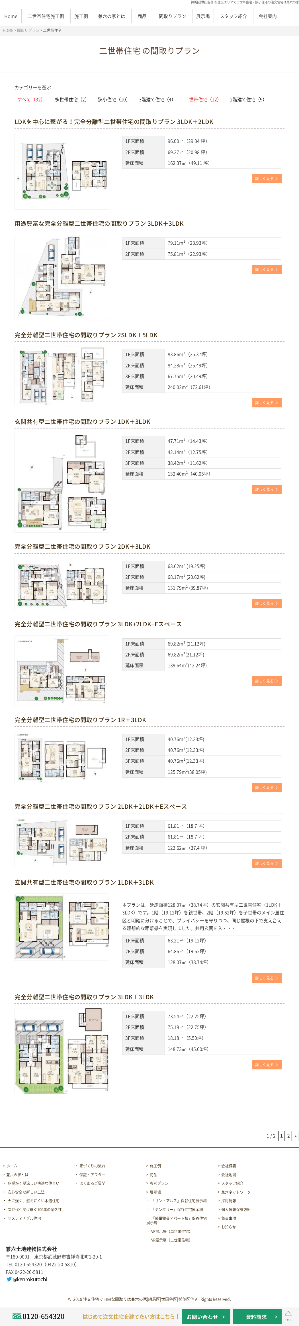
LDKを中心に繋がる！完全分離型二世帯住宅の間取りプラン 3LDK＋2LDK (114, 122)
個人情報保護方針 (236, 1209)
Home (10, 16)
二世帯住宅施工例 (46, 16)
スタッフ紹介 (233, 16)
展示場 (203, 16)
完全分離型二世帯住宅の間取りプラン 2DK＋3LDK (82, 546)
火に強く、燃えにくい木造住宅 (34, 1201)
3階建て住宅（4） (157, 99)
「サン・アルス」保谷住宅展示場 (179, 1201)
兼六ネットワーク (236, 1192)
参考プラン (159, 1183)
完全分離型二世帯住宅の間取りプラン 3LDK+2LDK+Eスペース (98, 624)
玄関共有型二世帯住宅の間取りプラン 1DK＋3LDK (82, 422)
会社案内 (268, 16)
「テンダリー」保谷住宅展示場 (177, 1209)
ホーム (11, 1166)
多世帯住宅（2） (72, 99)
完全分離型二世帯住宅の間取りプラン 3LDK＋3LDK (84, 997)
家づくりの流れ (92, 1166)
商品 (142, 16)
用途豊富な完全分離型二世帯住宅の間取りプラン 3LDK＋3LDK (99, 223)
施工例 (81, 16)
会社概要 (228, 1166)
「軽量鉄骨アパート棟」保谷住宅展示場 (176, 1221)
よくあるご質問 (92, 1183)
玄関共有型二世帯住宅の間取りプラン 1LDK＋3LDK (84, 882)
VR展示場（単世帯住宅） (171, 1231)
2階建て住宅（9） (248, 99)
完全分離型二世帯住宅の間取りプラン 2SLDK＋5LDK (86, 335)
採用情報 (228, 1201)
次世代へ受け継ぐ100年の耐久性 (35, 1209)
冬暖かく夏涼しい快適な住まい (34, 1183)
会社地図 (228, 1175)
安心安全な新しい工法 (26, 1192)
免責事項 (228, 1218)
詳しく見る (264, 178)
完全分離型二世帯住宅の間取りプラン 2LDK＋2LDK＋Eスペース (101, 806)
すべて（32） (31, 99)
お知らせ (228, 1227)
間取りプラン (172, 16)
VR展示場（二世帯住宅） (171, 1240)
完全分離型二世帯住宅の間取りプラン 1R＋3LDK (80, 720)
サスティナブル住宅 (24, 1218)
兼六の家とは (111, 16)
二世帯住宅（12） (203, 99)
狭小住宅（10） (114, 99)
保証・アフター (92, 1175)
